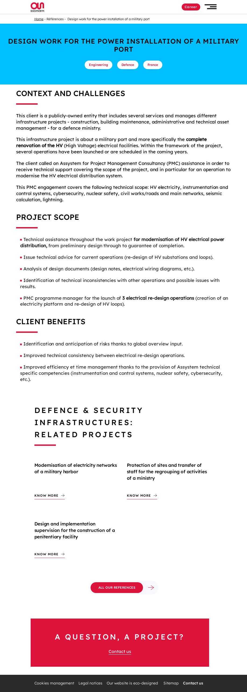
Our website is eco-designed (133, 683)
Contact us (120, 651)
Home (39, 19)
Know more (46, 495)
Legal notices (90, 683)
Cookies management (54, 683)
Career (191, 7)
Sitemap (171, 683)
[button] (211, 7)
